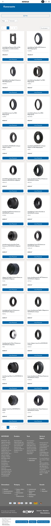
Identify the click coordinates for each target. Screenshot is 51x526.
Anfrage (43, 489)
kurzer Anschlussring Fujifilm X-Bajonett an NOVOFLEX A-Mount (38, 310)
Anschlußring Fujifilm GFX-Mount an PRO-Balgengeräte (37, 47)
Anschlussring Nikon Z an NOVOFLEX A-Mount (12, 376)
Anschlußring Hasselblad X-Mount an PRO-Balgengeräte (11, 80)
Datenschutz (46, 510)
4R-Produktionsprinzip (20, 495)
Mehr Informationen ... (6, 524)
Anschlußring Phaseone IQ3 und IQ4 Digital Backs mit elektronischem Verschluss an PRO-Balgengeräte (11, 47)
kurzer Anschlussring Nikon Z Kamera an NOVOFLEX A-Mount (37, 179)
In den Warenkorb (13, 59)
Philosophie (5, 489)
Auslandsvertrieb (32, 489)
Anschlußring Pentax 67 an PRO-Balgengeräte (35, 113)
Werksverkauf (44, 491)
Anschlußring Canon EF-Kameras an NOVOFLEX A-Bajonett (36, 245)
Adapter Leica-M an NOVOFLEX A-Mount (11, 409)
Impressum (39, 510)
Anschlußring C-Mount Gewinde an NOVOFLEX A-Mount (36, 212)
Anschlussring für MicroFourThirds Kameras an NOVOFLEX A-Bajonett (11, 245)
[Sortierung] (45, 28)
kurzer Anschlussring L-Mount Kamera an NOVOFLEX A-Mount (38, 409)
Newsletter (31, 496)
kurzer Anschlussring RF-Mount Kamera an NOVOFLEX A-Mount (38, 376)
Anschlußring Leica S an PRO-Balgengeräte (9, 113)
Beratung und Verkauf (32, 491)
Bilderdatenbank (32, 494)
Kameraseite (13, 21)
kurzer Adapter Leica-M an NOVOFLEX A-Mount (38, 343)
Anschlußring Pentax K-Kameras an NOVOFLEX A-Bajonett (10, 310)
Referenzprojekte (19, 492)
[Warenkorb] (48, 1)
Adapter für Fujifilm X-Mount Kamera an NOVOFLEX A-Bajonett (12, 278)
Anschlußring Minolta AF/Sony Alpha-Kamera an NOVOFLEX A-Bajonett (11, 179)
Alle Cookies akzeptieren (43, 521)
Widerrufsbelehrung (45, 513)
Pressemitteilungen (7, 493)
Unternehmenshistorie (8, 491)
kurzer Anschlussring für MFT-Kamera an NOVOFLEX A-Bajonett (38, 278)
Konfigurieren (33, 521)
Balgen (4, 21)
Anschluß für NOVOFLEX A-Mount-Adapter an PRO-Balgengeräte (37, 146)
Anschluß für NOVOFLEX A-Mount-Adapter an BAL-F (11, 146)
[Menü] (2, 1)
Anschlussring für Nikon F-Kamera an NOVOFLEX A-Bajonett (11, 343)
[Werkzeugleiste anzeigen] (42, 1)
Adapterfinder (32, 460)
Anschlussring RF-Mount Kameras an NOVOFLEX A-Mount (11, 212)
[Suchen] (45, 1)
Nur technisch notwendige (21, 521)
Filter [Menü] (25, 15)
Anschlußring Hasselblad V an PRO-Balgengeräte (36, 80)
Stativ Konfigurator (33, 458)
